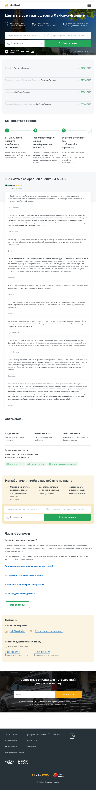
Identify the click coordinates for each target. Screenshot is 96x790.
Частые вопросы (11, 746)
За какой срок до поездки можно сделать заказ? (29, 566)
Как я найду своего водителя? (20, 594)
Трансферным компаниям (36, 735)
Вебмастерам (31, 746)
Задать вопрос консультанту (49, 631)
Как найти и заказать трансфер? (21, 540)
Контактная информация (14, 752)
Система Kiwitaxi (11, 735)
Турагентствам (32, 740)
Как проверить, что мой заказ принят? (24, 575)
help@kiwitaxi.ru (17, 631)
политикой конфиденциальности (53, 704)
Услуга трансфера (11, 740)
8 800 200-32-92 (12, 652)
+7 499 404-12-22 (42, 652)
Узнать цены (68, 43)
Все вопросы (17, 604)
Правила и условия (51, 782)
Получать (68, 694)
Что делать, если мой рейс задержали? (24, 584)
